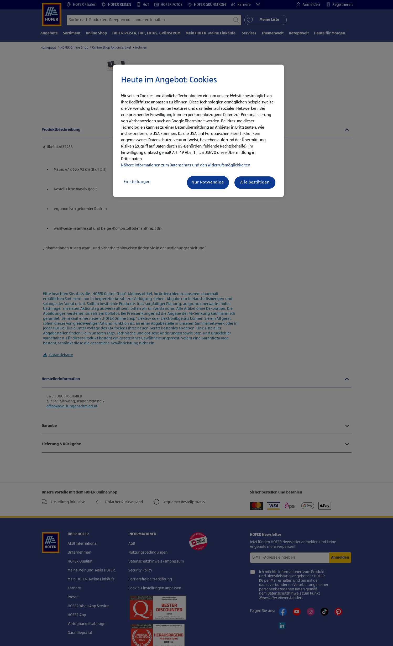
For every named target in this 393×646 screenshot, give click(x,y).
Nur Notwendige (208, 182)
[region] (198, 131)
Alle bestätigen (255, 182)
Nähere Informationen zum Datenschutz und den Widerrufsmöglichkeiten (185, 165)
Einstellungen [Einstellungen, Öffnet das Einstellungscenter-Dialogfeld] (137, 182)
